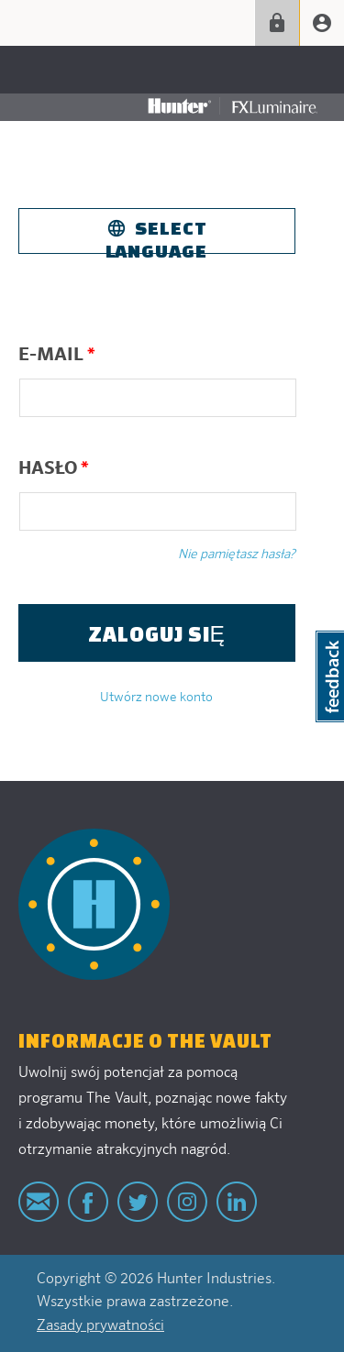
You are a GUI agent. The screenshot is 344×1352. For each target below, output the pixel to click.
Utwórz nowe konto (156, 697)
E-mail (56, 355)
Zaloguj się (277, 23)
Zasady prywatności (100, 1326)
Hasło (53, 468)
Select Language (156, 235)
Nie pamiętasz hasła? (236, 554)
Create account (322, 23)
